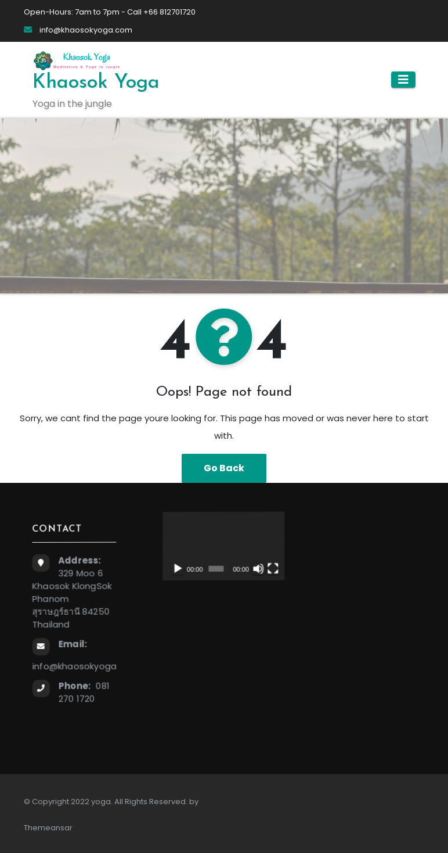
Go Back (224, 468)
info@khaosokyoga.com (78, 29)
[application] (222, 545)
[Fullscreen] (271, 568)
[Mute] (257, 568)
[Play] (176, 569)
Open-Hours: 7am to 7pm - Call (83, 11)
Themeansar (48, 827)
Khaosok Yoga (96, 83)
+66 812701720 (169, 11)
